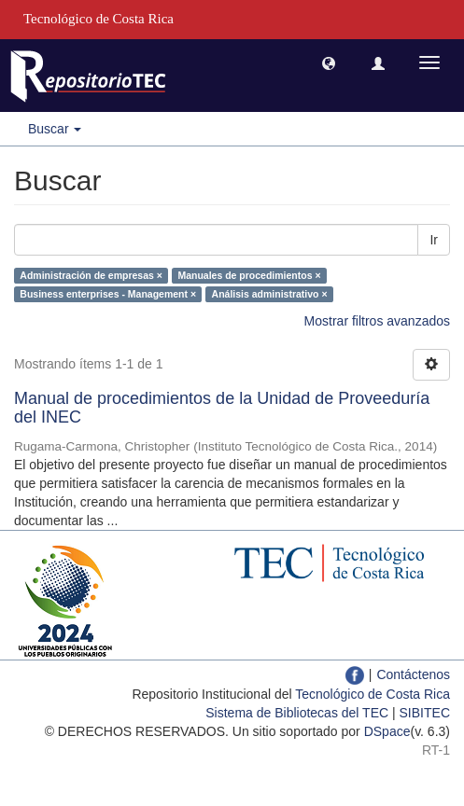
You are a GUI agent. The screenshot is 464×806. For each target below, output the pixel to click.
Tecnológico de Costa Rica (372, 694)
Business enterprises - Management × (108, 293)
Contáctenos (413, 674)
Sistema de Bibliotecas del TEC (296, 712)
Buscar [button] (54, 128)
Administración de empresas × (91, 275)
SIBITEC (425, 712)
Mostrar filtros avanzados (377, 320)
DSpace (387, 731)
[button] (328, 62)
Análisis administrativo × (270, 293)
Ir (433, 239)
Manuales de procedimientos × (248, 275)
